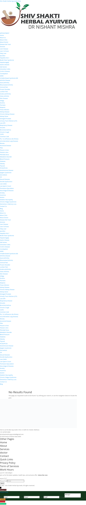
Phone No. (3, 481)
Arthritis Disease (5, 80)
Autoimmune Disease (6, 170)
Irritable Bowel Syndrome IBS (9, 78)
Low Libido (3, 184)
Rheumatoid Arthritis (6, 85)
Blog (1, 208)
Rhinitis (2, 143)
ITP (1, 177)
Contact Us (3, 206)
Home (2, 35)
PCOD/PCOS (3, 168)
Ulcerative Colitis (5, 69)
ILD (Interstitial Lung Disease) (9, 141)
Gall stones (3, 67)
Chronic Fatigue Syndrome (8, 202)
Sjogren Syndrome (5, 172)
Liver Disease (4, 49)
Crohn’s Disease (5, 71)
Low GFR (2, 123)
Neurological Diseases (7, 190)
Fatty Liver (3, 53)
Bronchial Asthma (5, 130)
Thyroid (2, 166)
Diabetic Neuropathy (6, 200)
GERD (2, 76)
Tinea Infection (4, 110)
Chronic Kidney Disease (7, 114)
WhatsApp (3, 504)
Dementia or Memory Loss (8, 204)
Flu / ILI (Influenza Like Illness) (9, 139)
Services (2, 46)
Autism (2, 197)
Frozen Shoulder (5, 89)
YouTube (2, 501)
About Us (3, 37)
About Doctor (4, 42)
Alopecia (2, 107)
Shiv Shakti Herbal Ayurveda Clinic (10, 1)
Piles (1, 148)
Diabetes (2, 161)
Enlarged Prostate (5, 118)
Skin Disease (4, 98)
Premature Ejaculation (7, 188)
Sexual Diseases (5, 179)
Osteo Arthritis (4, 96)
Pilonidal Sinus (4, 155)
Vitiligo (2, 101)
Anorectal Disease (5, 145)
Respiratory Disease (6, 125)
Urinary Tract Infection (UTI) (8, 121)
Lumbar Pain (4, 91)
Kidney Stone (4, 116)
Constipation (4, 73)
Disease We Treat (5, 44)
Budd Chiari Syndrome (7, 60)
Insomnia (3, 195)
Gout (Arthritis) (4, 82)
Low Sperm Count (5, 186)
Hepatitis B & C (4, 58)
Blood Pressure (4, 159)
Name (2, 479)
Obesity (2, 163)
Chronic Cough (4, 132)
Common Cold (4, 136)
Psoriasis (2, 105)
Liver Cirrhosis (4, 51)
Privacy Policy (7, 462)
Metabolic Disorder (6, 157)
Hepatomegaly (4, 62)
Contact (4, 456)
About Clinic (3, 40)
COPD (2, 134)
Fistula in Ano (4, 152)
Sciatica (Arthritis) (5, 94)
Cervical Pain (4, 87)
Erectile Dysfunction (6, 181)
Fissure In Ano (4, 150)
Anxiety (2, 193)
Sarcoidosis (3, 175)
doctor (4, 452)
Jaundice (2, 56)
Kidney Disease (4, 112)
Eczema (2, 103)
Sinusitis (2, 127)
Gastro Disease (4, 65)
